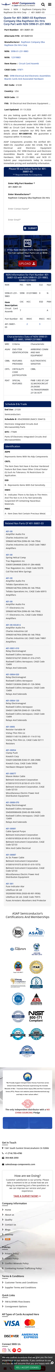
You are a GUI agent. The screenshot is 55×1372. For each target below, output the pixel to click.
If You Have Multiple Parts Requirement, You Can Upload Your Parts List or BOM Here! (27, 252)
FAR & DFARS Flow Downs (17, 1301)
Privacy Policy (12, 1253)
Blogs (7, 1229)
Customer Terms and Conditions (21, 1282)
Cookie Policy (11, 1258)
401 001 (9, 883)
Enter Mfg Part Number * (21, 183)
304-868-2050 (11, 1157)
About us (9, 1214)
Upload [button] (27, 263)
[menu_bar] (50, 4)
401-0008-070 (12, 802)
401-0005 (10, 726)
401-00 (9, 531)
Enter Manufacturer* (19, 194)
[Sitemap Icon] (7, 1239)
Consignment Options (16, 1306)
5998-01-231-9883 (19, 51)
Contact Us (10, 1224)
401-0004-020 (12, 674)
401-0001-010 (12, 648)
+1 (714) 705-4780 (13, 1153)
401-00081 (11, 828)
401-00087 (11, 854)
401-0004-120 (12, 700)
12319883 (16, 57)
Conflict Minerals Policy (17, 1263)
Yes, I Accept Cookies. (27, 1367)
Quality (8, 1219)
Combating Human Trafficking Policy (23, 1268)
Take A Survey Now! (27, 1196)
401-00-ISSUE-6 (13, 624)
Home (6, 9)
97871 (20, 69)
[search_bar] (43, 4)
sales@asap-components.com (20, 1164)
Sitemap (9, 1234)
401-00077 (11, 773)
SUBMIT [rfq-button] (30, 228)
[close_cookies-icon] (52, 1363)
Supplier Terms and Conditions (20, 1287)
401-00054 (11, 750)
